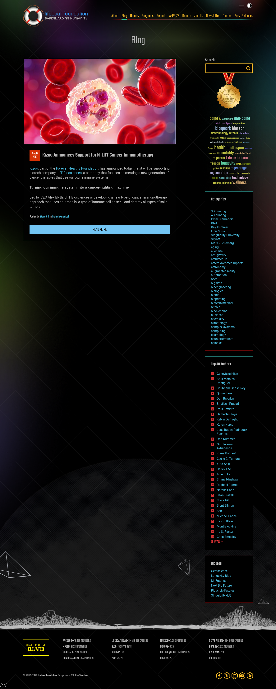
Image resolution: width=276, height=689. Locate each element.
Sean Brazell (225, 495)
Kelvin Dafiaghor (228, 419)
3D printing (218, 211)
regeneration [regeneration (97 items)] (219, 173)
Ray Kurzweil (219, 227)
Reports (161, 16)
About (114, 16)
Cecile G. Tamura (228, 459)
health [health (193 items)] (220, 148)
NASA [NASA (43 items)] (239, 164)
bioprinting (218, 299)
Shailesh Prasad (228, 403)
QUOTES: (213, 658)
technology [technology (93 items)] (240, 178)
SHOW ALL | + (217, 541)
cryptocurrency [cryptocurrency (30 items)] (233, 138)
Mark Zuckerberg (222, 243)
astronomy (218, 267)
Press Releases (243, 16)
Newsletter (213, 16)
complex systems (223, 327)
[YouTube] (242, 675)
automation (219, 275)
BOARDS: (213, 646)
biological (217, 291)
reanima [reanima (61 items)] (225, 168)
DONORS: (165, 646)
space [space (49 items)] (215, 178)
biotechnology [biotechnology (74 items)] (219, 133)
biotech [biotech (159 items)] (238, 128)
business (217, 315)
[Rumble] (250, 675)
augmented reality (223, 271)
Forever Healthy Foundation (77, 168)
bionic (215, 295)
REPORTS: (117, 652)
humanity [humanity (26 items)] (248, 149)
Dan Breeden (225, 398)
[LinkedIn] (235, 675)
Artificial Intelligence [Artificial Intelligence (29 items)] (223, 124)
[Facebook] (219, 675)
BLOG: (115, 646)
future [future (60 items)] (238, 142)
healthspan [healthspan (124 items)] (235, 148)
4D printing (218, 215)
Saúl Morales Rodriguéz (226, 381)
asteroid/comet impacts (227, 263)
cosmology (218, 335)
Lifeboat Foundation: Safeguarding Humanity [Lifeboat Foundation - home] (55, 15)
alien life (217, 251)
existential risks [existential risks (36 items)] (217, 142)
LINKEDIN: (165, 640)
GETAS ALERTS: (216, 640)
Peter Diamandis (222, 219)
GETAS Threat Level (36, 648)
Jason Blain (225, 521)
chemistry (217, 319)
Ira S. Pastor (225, 531)
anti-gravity (218, 255)
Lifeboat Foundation (47, 675)
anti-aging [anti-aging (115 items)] (242, 118)
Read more (100, 229)
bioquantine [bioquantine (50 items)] (238, 123)
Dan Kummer (226, 439)
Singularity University (225, 235)
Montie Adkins (226, 526)
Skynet (215, 239)
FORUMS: (165, 658)
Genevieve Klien (227, 374)
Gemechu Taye (227, 414)
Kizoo (34, 168)
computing (218, 331)
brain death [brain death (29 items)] (214, 138)
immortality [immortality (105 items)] (225, 153)
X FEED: (67, 646)
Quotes (227, 16)
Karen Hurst (225, 424)
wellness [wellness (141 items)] (239, 182)
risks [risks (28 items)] (238, 173)
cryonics (216, 343)
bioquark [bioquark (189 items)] (223, 128)
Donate (186, 16)
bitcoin (215, 307)
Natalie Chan (225, 490)
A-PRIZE (174, 16)
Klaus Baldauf (226, 453)
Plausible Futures (222, 590)
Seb (219, 511)
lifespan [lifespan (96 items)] (214, 163)
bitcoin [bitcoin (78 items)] (233, 133)
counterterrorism (222, 339)
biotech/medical (60, 216)
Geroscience (219, 571)
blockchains (219, 311)
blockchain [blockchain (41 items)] (244, 133)
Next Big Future (221, 585)
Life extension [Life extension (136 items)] (237, 158)
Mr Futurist (218, 581)
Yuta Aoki (223, 464)
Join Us (198, 16)
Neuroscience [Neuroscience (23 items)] (246, 164)
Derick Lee (224, 469)
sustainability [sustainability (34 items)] (225, 178)
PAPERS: (116, 658)
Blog (124, 16)
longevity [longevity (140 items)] (228, 163)
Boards (134, 16)
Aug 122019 (35, 155)
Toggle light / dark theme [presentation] (249, 5)
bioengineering (221, 287)
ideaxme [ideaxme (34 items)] (212, 153)
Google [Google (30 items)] (210, 148)
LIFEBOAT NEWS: (120, 640)
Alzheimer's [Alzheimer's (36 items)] (227, 119)
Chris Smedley (226, 537)
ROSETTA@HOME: (72, 658)
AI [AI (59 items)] (220, 119)
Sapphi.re (83, 675)
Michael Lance (227, 516)
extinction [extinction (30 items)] (229, 143)
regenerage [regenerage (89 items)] (239, 168)
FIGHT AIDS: (70, 652)
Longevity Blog (221, 576)
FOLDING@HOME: (169, 652)
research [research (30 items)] (232, 173)
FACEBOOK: (69, 640)
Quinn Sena (224, 393)
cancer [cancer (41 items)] (223, 138)
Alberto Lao (224, 474)
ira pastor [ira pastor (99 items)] (218, 158)
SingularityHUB (221, 595)
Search (248, 68)
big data (216, 283)
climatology (219, 323)
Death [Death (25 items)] (248, 138)
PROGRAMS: (215, 652)
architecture (219, 259)
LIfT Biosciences (69, 173)
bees (214, 279)
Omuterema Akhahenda (225, 446)
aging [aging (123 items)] (213, 118)
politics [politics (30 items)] (216, 168)
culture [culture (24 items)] (242, 138)
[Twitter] (227, 675)
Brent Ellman (225, 505)
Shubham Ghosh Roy (231, 388)
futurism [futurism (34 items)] (246, 143)
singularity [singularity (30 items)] (245, 173)
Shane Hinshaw (227, 479)
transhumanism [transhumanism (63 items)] (222, 183)
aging (215, 247)
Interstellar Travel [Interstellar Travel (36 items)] (243, 153)
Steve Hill (44, 216)
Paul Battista (225, 409)
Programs (148, 16)
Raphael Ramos (227, 485)
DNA (214, 223)
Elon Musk (218, 231)
